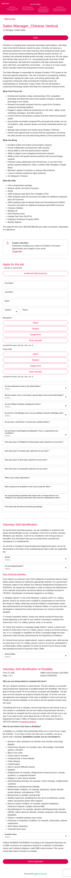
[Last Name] (35, 295)
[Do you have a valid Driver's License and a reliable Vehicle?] (35, 425)
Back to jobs (9, 19)
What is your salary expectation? (17, 478)
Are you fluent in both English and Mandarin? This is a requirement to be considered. (31, 432)
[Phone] (44, 313)
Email (7, 301)
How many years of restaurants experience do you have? (26, 469)
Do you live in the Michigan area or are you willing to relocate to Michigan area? (34, 413)
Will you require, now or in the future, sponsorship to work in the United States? (34, 395)
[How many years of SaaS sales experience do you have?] (35, 463)
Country (8, 310)
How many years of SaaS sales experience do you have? (26, 460)
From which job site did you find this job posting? (24, 507)
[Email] (35, 304)
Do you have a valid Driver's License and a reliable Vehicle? (27, 422)
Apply (35, 38)
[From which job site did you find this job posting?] (35, 510)
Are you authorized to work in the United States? (23, 386)
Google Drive (35, 335)
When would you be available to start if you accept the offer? (28, 487)
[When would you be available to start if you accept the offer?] (35, 490)
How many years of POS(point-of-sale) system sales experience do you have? (34, 442)
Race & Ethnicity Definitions (14, 574)
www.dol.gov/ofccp (28, 722)
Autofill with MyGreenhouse (35, 273)
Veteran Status (10, 654)
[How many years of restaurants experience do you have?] (35, 472)
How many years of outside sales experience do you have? (27, 451)
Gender (7, 557)
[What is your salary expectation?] (35, 481)
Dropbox (35, 329)
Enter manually (35, 340)
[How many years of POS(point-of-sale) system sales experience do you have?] (35, 445)
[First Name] (35, 286)
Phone (25, 310)
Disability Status (11, 834)
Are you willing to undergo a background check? (23, 404)
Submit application (35, 861)
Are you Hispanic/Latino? (14, 566)
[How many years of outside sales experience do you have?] (35, 454)
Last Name (9, 292)
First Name (9, 283)
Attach (35, 323)
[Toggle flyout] (16, 311)
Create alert (17, 251)
